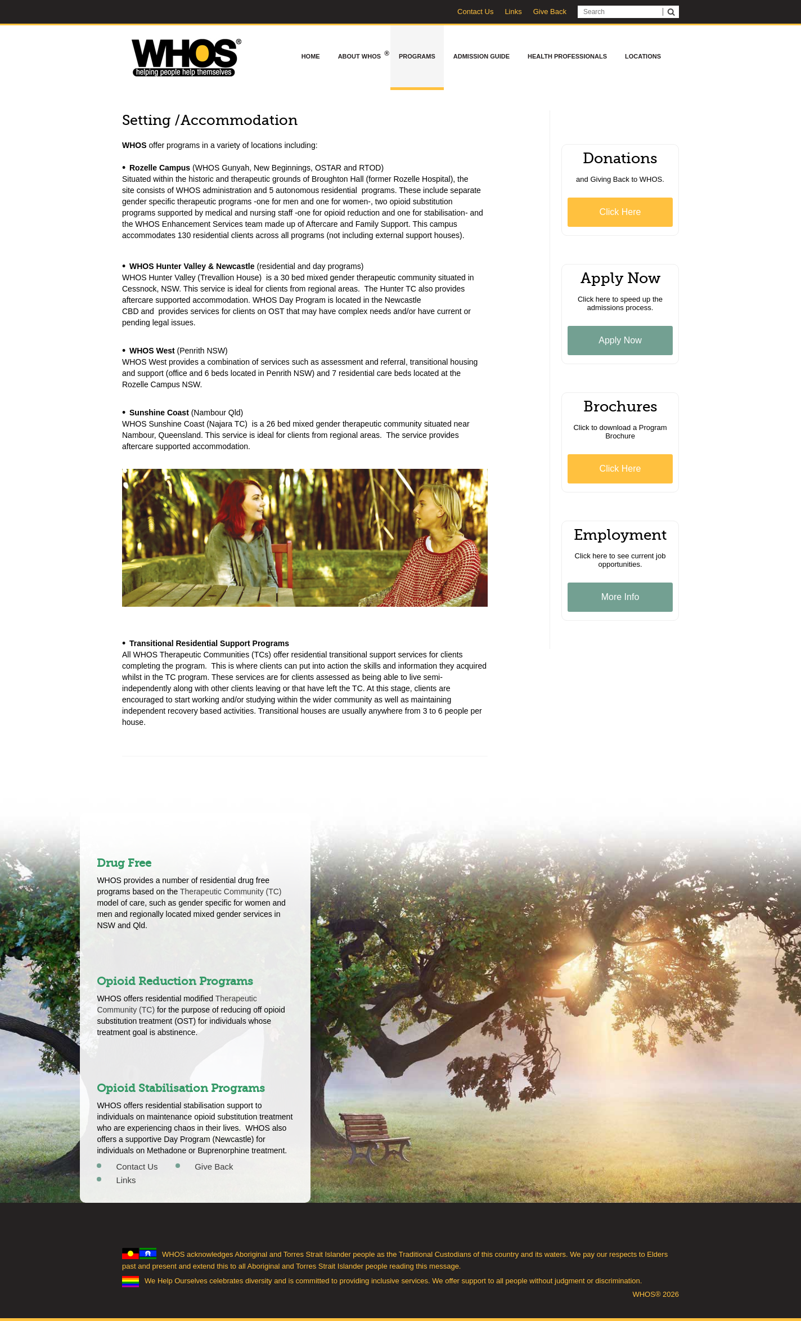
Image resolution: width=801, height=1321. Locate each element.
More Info (620, 597)
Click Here (620, 212)
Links (513, 11)
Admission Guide (481, 56)
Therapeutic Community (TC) (231, 891)
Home (311, 56)
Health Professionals (567, 56)
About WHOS (363, 54)
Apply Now (619, 340)
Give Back (549, 11)
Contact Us (475, 11)
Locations (643, 56)
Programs (417, 56)
